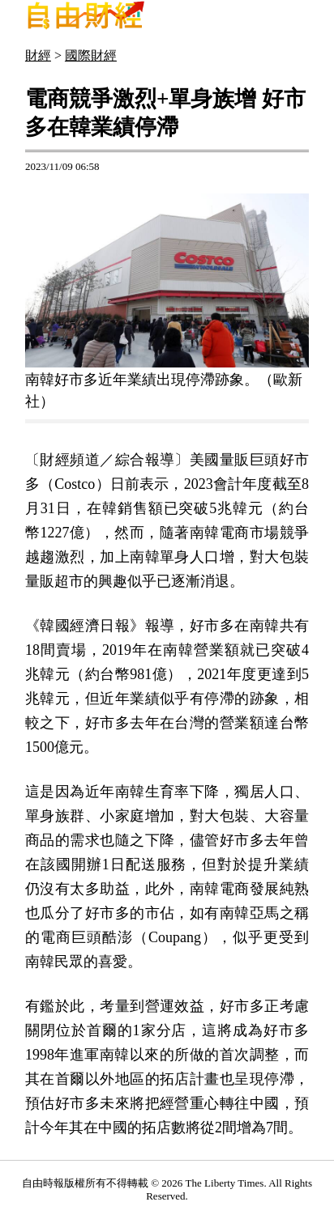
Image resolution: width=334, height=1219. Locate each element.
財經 (38, 55)
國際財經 (91, 55)
